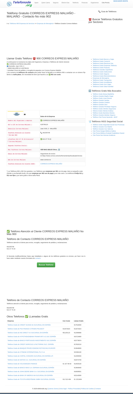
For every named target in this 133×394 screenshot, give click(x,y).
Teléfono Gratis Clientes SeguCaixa (104, 109)
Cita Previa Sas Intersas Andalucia (104, 135)
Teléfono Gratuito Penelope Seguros (104, 107)
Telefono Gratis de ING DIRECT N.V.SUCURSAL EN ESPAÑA (28, 333)
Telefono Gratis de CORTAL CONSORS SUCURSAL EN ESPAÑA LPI (30, 356)
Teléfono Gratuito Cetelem (101, 102)
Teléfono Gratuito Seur (100, 104)
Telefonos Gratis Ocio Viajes (102, 84)
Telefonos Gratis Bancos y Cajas (103, 59)
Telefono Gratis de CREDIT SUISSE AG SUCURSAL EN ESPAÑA (29, 325)
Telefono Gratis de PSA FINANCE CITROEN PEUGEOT (26, 329)
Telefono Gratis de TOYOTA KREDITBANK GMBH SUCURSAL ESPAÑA (31, 379)
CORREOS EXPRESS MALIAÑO (51, 164)
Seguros (55, 2)
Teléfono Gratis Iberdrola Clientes (104, 113)
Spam (36, 2)
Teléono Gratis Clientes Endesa (103, 111)
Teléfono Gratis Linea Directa (102, 98)
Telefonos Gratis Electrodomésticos (104, 76)
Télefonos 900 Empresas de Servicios (22, 23)
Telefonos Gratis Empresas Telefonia (105, 65)
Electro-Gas (65, 2)
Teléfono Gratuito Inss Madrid (102, 127)
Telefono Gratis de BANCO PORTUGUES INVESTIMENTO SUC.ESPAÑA (32, 340)
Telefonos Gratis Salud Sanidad (103, 86)
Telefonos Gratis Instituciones (102, 72)
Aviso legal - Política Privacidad (69, 388)
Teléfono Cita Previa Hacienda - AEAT (105, 117)
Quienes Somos (53, 388)
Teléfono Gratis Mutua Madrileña (103, 94)
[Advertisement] (46, 40)
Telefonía (75, 2)
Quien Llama (46, 2)
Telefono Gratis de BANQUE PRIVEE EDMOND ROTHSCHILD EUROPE (31, 348)
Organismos (95, 2)
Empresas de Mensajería (101, 78)
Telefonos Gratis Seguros (101, 74)
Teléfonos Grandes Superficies (103, 70)
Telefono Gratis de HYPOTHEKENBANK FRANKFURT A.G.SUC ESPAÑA (32, 336)
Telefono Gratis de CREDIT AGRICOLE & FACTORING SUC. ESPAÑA (31, 344)
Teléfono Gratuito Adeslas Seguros (104, 115)
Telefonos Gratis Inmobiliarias (102, 82)
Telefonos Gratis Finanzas (101, 67)
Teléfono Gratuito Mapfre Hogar (103, 96)
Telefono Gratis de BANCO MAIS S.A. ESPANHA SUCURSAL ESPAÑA (31, 367)
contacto (38, 258)
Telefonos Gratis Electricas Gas (103, 63)
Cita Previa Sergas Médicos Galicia (104, 131)
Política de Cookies (87, 388)
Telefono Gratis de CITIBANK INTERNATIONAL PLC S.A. (26, 352)
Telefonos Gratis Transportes (102, 80)
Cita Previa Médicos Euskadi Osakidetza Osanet (108, 133)
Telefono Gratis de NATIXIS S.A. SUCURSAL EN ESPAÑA (27, 360)
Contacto (98, 388)
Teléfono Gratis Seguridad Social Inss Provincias (108, 125)
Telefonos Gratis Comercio (101, 61)
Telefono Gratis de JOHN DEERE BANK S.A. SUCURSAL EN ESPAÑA (31, 371)
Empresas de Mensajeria (45, 23)
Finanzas (85, 2)
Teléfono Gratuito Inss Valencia (103, 129)
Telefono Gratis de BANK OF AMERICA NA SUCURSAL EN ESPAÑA (30, 375)
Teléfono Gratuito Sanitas (101, 100)
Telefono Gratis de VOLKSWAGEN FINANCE (22, 364)
